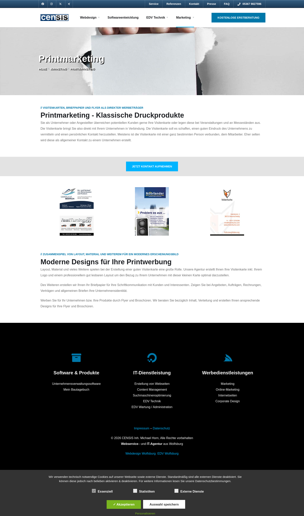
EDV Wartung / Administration (151, 407)
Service (154, 3)
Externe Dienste (189, 490)
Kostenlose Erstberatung (238, 17)
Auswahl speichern (164, 504)
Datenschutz (161, 428)
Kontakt (194, 3)
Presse (211, 3)
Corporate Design (227, 401)
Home (43, 68)
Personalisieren (145, 513)
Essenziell (102, 490)
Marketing (183, 17)
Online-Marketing (227, 389)
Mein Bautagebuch (76, 389)
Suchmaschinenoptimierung (152, 395)
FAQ (227, 3)
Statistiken (144, 490)
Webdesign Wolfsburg (140, 453)
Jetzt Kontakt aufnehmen (152, 166)
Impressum (141, 428)
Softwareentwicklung (123, 17)
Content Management (152, 389)
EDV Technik (155, 17)
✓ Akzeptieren (124, 504)
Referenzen (173, 3)
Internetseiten (227, 395)
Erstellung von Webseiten (151, 383)
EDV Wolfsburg (168, 453)
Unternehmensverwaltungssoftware (76, 383)
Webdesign (88, 17)
